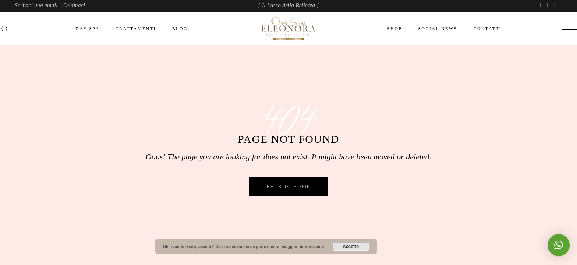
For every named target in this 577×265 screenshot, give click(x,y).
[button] (559, 245)
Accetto (351, 246)
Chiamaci (73, 5)
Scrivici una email (36, 5)
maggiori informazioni (303, 246)
